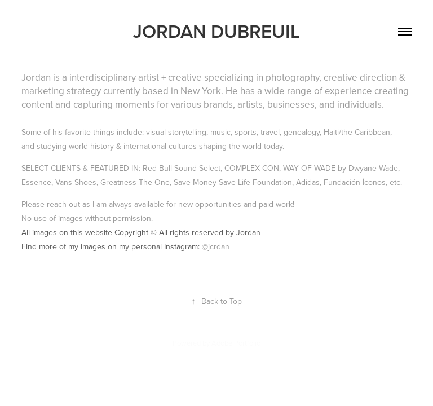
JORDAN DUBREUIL (216, 31)
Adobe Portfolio (235, 343)
